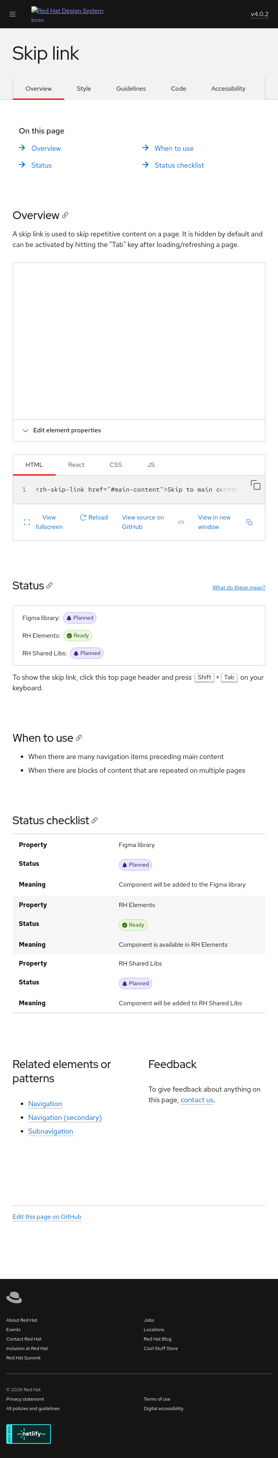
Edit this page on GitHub (47, 1217)
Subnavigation (50, 1131)
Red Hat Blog (158, 1339)
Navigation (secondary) (65, 1117)
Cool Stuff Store (161, 1348)
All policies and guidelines (33, 1408)
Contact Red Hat (24, 1339)
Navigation (45, 1104)
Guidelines (131, 88)
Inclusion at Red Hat (27, 1348)
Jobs (149, 1320)
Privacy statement (25, 1399)
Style (84, 88)
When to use (174, 148)
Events (13, 1329)
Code (178, 88)
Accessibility (228, 88)
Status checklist (179, 165)
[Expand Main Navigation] (12, 14)
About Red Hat (21, 1320)
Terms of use (157, 1399)
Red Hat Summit (23, 1358)
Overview (38, 88)
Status (41, 165)
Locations (154, 1329)
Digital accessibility (164, 1408)
